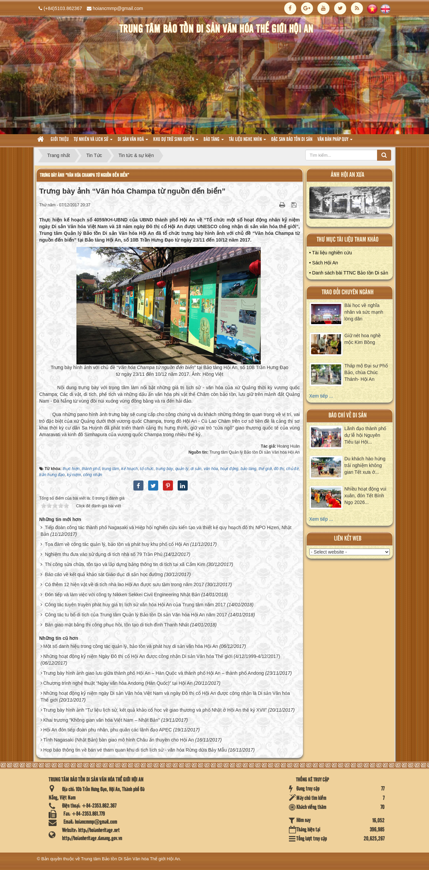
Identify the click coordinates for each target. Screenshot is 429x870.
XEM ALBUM (349, 204)
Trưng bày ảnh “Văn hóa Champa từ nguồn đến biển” (84, 175)
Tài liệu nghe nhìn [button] (247, 141)
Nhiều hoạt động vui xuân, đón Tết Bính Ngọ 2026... (365, 495)
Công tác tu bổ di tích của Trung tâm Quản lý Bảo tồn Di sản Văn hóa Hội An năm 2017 (136, 614)
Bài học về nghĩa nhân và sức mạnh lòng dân (364, 312)
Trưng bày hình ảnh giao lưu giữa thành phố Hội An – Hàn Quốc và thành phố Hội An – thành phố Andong (153, 673)
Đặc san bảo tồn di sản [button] (291, 139)
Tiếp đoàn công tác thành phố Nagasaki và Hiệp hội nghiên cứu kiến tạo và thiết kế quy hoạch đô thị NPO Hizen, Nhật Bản (166, 531)
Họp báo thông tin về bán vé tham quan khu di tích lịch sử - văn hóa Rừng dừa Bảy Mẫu (135, 750)
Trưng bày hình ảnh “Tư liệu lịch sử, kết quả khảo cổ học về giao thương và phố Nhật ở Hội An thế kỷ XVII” (155, 710)
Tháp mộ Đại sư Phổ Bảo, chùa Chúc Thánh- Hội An (366, 372)
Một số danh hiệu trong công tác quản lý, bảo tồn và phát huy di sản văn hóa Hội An (130, 646)
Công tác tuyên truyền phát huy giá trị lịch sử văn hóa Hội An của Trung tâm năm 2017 (135, 604)
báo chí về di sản (347, 415)
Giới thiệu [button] (60, 139)
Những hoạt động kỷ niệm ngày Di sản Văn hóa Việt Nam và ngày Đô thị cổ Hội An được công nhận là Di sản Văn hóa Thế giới (165, 696)
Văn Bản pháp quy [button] (335, 141)
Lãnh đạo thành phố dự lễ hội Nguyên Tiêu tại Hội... (365, 435)
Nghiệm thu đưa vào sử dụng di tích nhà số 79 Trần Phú (104, 554)
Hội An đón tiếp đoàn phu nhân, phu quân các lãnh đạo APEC (107, 729)
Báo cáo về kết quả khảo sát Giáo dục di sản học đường (104, 574)
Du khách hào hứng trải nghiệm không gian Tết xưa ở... (365, 465)
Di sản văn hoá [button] (133, 141)
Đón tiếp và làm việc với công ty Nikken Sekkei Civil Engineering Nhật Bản (122, 594)
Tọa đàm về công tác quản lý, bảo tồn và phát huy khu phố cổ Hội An (117, 544)
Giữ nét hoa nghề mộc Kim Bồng (363, 339)
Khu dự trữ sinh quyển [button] (175, 141)
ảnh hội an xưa (347, 175)
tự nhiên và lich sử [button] (93, 141)
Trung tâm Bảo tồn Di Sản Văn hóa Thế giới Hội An (130, 858)
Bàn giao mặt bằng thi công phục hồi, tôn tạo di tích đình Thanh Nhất (117, 624)
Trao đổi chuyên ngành (348, 292)
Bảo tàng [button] (213, 141)
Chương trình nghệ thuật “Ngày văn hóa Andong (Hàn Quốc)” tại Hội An (118, 683)
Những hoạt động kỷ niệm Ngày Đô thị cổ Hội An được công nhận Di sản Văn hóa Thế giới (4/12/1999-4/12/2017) (161, 656)
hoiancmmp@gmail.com (118, 8)
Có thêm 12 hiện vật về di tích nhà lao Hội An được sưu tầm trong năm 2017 (124, 584)
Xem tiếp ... (321, 396)
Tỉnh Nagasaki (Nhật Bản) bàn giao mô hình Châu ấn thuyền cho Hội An (118, 740)
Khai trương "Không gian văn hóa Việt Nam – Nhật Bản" (101, 720)
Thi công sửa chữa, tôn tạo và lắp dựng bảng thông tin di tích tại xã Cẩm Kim (125, 564)
